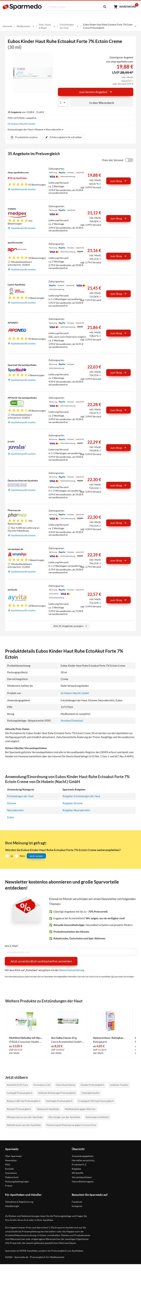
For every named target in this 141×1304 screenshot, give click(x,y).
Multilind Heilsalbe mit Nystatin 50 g (26, 1037)
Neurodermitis (15, 809)
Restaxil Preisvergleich (19, 1108)
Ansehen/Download (72, 720)
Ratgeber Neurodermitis (76, 809)
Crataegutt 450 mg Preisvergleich (96, 1100)
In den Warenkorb (101, 103)
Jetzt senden (36, 855)
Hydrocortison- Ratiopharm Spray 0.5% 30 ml (110, 1037)
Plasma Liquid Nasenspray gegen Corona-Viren (71, 1124)
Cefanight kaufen (90, 1092)
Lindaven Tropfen (119, 1084)
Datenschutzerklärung (71, 969)
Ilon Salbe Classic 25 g (64, 1037)
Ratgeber (76, 1168)
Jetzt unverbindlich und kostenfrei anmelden (41, 960)
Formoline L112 (41, 1084)
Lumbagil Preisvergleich (19, 1092)
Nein (22, 855)
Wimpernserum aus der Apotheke (25, 1116)
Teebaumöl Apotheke (48, 1108)
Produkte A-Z (79, 1163)
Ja (11, 855)
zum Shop (118, 181)
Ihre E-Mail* (12, 945)
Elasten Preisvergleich (92, 1084)
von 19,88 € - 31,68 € (26, 112)
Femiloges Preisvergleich (59, 1100)
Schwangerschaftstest (97, 1116)
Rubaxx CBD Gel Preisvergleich (23, 1100)
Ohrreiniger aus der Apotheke (64, 1116)
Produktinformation (24, 137)
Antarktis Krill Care (17, 1084)
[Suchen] (104, 7)
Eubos (10, 816)
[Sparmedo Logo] (22, 6)
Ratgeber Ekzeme (73, 803)
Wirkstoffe (77, 1172)
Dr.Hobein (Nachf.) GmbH (21, 123)
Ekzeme (11, 803)
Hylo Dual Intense (65, 1084)
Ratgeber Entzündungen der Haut (81, 796)
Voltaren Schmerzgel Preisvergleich (57, 1092)
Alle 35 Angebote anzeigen (70, 626)
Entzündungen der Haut (20, 796)
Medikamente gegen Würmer (80, 1108)
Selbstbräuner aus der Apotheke (24, 1124)
